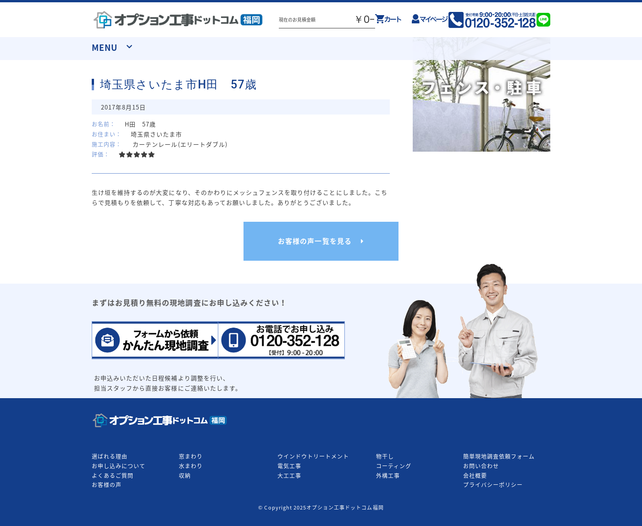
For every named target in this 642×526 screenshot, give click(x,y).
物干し (385, 456)
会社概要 (475, 475)
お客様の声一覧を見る (314, 241)
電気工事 (289, 466)
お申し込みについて (118, 466)
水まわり (191, 466)
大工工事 (289, 475)
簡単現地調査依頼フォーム (499, 456)
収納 (185, 475)
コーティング (393, 466)
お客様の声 (107, 485)
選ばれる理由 (109, 456)
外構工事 (388, 475)
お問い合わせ (481, 466)
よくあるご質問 (112, 475)
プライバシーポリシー (493, 485)
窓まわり (191, 456)
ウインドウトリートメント (313, 456)
